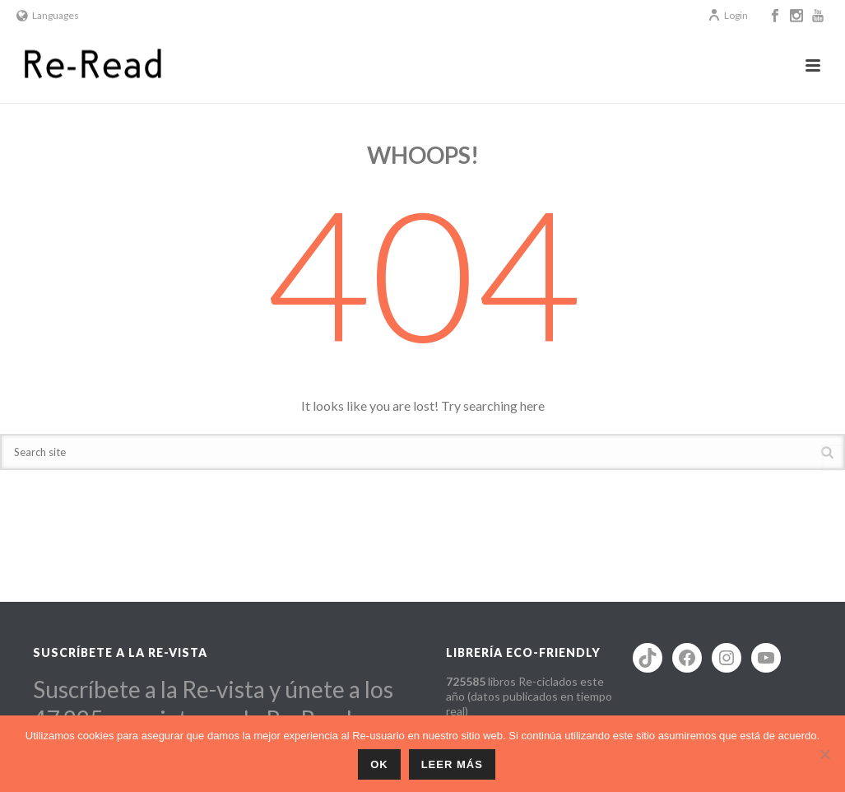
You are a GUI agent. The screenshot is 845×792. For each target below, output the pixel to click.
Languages (47, 15)
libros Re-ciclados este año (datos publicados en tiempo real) (529, 696)
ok (379, 764)
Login (728, 15)
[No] (824, 754)
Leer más (452, 764)
